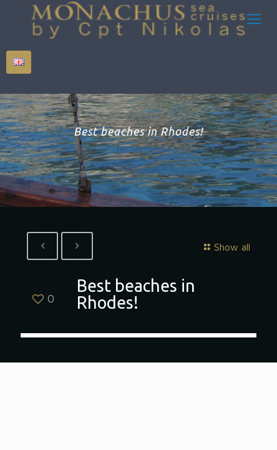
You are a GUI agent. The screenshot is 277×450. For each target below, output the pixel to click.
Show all (225, 246)
